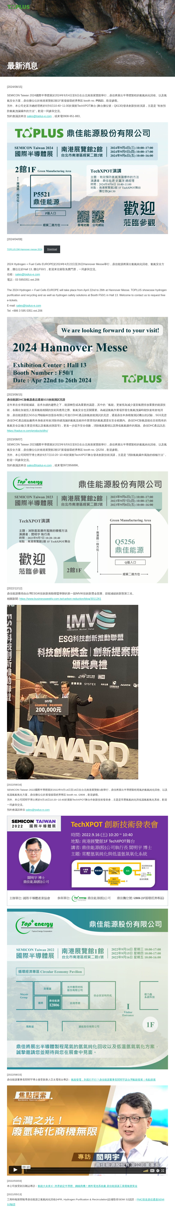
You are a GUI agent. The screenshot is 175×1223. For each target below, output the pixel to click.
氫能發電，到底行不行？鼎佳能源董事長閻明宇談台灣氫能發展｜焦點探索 (113, 1079)
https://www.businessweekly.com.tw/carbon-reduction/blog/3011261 (60, 598)
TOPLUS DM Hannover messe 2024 (24, 249)
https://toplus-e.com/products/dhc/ (27, 430)
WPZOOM (162, 1216)
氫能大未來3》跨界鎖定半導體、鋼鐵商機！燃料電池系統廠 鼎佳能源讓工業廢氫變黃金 (87, 1185)
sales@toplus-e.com (39, 116)
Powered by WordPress (19, 1216)
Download (52, 249)
